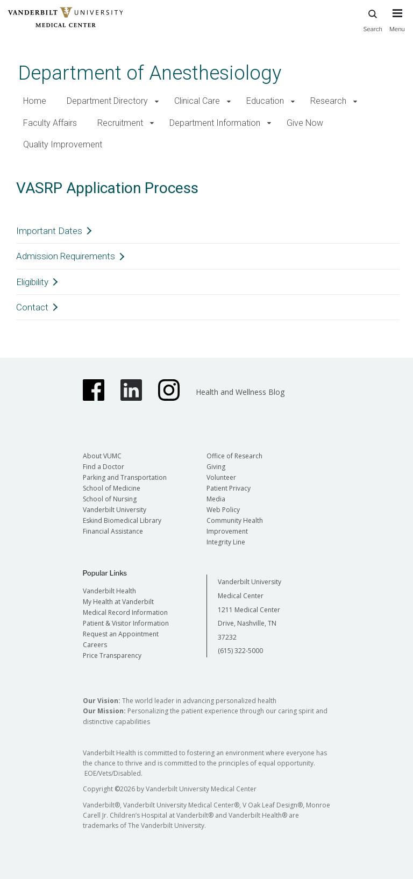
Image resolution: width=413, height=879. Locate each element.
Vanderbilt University (114, 509)
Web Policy (223, 509)
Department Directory (107, 101)
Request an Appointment (121, 634)
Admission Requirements (65, 256)
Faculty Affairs (50, 123)
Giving (215, 466)
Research (328, 101)
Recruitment (120, 123)
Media (215, 499)
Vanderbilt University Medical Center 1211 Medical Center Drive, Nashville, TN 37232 (249, 609)
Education (265, 101)
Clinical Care (197, 101)
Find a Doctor (103, 466)
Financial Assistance (113, 531)
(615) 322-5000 (240, 650)
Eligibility (32, 282)
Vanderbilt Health (109, 591)
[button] (156, 101)
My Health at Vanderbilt (118, 601)
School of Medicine (111, 488)
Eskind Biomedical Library (122, 520)
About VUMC (102, 455)
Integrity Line (225, 542)
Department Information (214, 123)
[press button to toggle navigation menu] (397, 25)
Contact (32, 307)
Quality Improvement (62, 144)
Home (34, 101)
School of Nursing (110, 499)
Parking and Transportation (125, 477)
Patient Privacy (228, 488)
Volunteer (221, 477)
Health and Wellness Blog (240, 392)
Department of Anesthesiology (149, 72)
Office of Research (234, 455)
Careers (95, 644)
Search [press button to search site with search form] (372, 19)
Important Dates (49, 230)
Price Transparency (112, 655)
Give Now (305, 123)
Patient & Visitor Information (126, 623)
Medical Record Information (125, 612)
